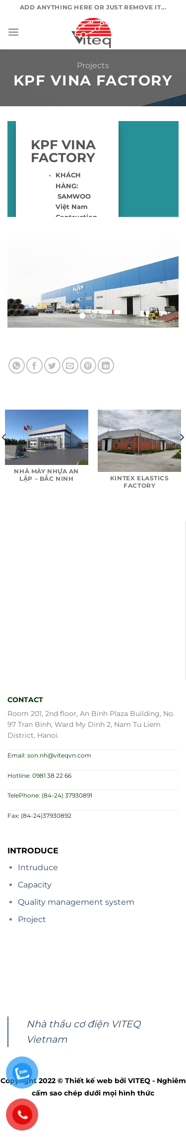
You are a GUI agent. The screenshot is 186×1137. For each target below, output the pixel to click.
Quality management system (76, 902)
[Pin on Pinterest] (88, 365)
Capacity (35, 884)
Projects (93, 65)
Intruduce (38, 867)
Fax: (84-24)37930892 (39, 815)
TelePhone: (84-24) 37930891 (49, 795)
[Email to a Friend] (70, 365)
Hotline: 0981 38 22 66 (39, 775)
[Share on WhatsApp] (16, 365)
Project (32, 919)
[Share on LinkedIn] (106, 365)
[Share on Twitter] (52, 365)
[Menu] (13, 32)
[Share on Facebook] (34, 365)
